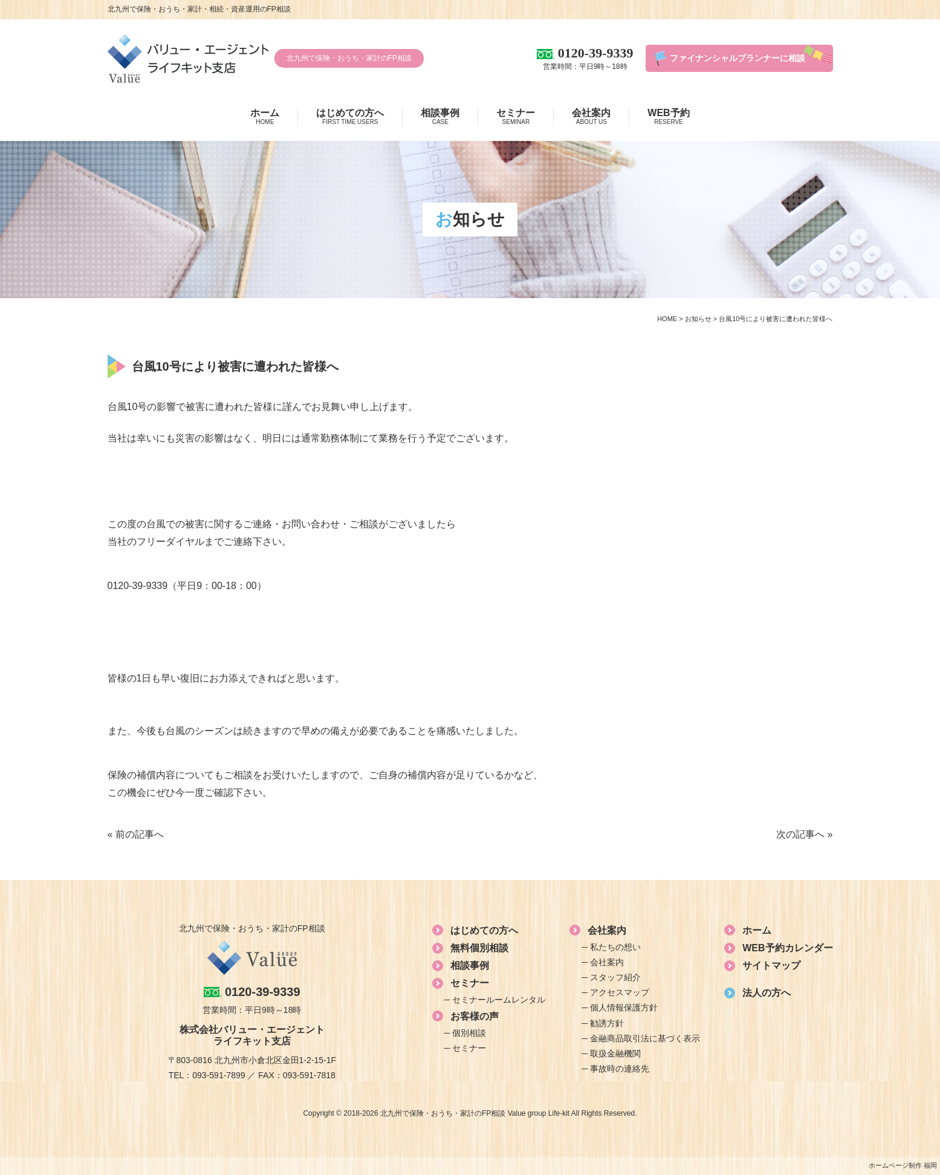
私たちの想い (615, 947)
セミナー (515, 117)
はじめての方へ (350, 117)
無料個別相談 (479, 948)
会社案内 (591, 117)
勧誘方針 (607, 1023)
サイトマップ (771, 965)
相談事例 (440, 117)
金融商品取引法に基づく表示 (645, 1038)
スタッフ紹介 (615, 977)
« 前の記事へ (136, 834)
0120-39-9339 (138, 586)
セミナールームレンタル (498, 999)
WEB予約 (668, 117)
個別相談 (469, 1033)
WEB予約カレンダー (787, 948)
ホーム (264, 117)
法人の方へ (766, 993)
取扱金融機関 (615, 1053)
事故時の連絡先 (619, 1068)
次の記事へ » (804, 834)
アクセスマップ (619, 992)
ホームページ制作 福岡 (903, 1165)
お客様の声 (474, 1016)
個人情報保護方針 (624, 1007)
